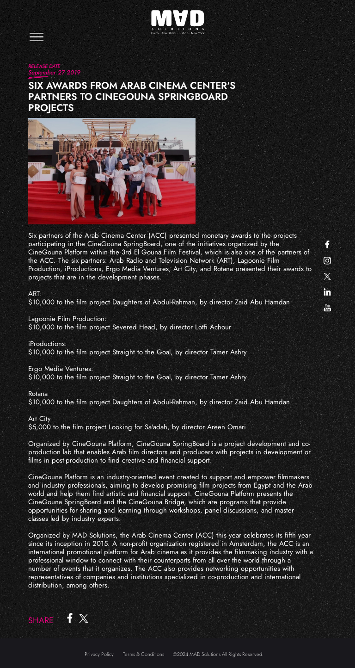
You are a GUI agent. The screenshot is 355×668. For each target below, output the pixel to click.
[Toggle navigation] (36, 36)
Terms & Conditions (143, 654)
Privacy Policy (99, 654)
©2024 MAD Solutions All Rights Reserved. (218, 654)
